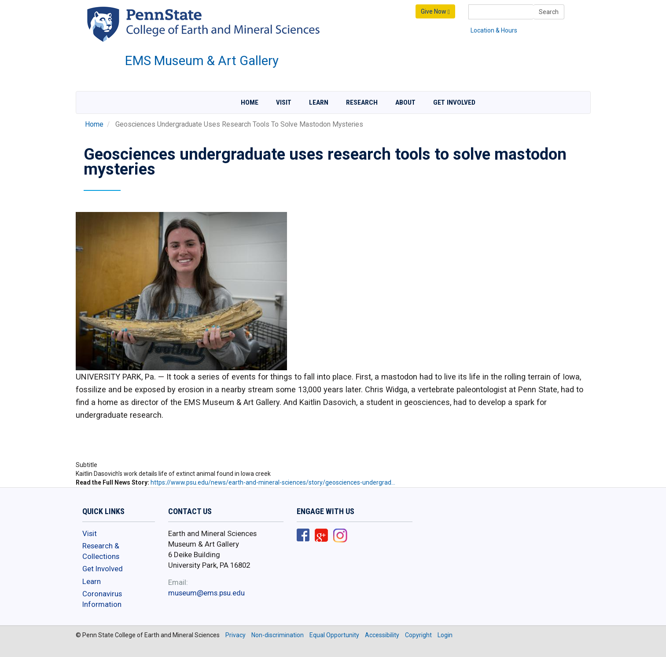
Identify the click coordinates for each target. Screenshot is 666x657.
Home (249, 102)
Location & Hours (494, 30)
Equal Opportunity (334, 635)
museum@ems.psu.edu (206, 592)
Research (362, 102)
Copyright (418, 635)
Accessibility (382, 635)
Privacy (235, 635)
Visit (283, 102)
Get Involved (454, 102)
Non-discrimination (277, 635)
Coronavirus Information (102, 599)
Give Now (435, 11)
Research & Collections (100, 551)
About (405, 102)
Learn (318, 102)
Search (549, 11)
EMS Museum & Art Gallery (202, 60)
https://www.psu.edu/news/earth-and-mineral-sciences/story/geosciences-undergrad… (273, 482)
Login (445, 635)
